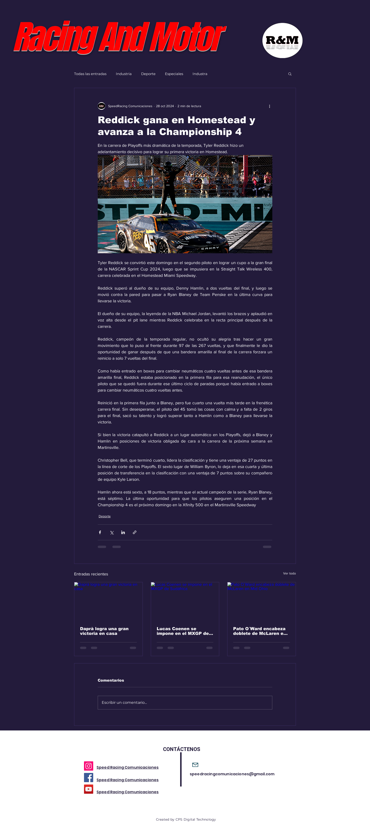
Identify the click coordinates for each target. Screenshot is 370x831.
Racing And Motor (115, 37)
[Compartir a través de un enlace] (134, 532)
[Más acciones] (269, 106)
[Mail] (195, 764)
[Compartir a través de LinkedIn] (123, 532)
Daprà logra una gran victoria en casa (104, 631)
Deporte (148, 74)
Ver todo (289, 573)
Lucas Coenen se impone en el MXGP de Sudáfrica (183, 631)
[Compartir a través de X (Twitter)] (111, 532)
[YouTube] (88, 789)
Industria (124, 74)
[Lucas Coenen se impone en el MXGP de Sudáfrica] (185, 601)
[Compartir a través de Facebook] (100, 532)
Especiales (174, 74)
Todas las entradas (90, 74)
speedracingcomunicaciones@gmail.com (232, 774)
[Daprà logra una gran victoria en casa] (108, 601)
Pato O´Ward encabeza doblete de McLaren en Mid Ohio (259, 631)
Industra (200, 74)
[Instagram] (88, 766)
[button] (290, 74)
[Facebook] (88, 777)
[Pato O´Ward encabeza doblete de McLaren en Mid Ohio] (261, 601)
